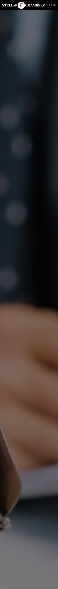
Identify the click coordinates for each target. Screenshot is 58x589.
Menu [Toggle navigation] (51, 5)
